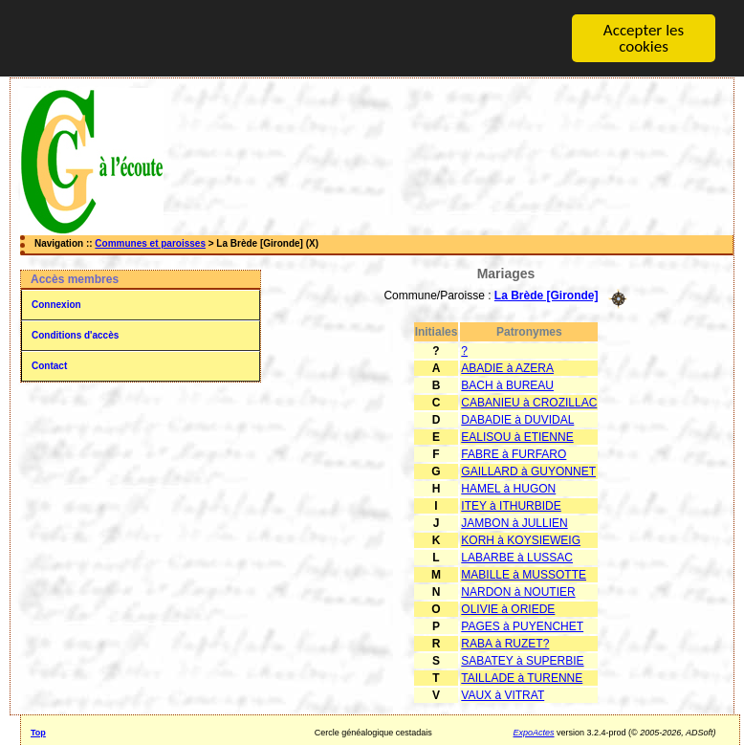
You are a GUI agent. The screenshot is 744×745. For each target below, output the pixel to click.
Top (38, 732)
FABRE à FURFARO (513, 454)
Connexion (56, 304)
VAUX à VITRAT (502, 695)
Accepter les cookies (643, 38)
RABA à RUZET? (505, 643)
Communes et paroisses (150, 243)
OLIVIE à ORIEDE (508, 609)
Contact (49, 366)
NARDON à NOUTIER (518, 592)
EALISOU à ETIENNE (517, 437)
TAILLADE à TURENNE (521, 678)
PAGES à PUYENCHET (522, 626)
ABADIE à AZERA (507, 368)
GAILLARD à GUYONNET (528, 471)
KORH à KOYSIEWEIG (520, 540)
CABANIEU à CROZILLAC (529, 402)
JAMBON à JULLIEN (514, 523)
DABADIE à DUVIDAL (517, 420)
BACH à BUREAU (507, 385)
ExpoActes (534, 732)
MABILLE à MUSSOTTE (523, 574)
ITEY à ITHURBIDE (510, 506)
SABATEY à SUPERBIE (522, 661)
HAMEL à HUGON (508, 488)
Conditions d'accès (75, 335)
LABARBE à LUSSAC (517, 557)
